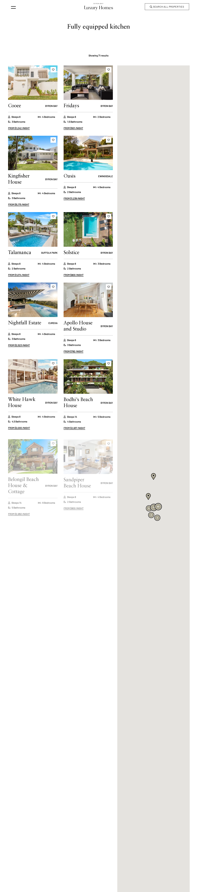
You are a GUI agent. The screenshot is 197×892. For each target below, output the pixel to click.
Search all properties (167, 6)
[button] (148, 496)
